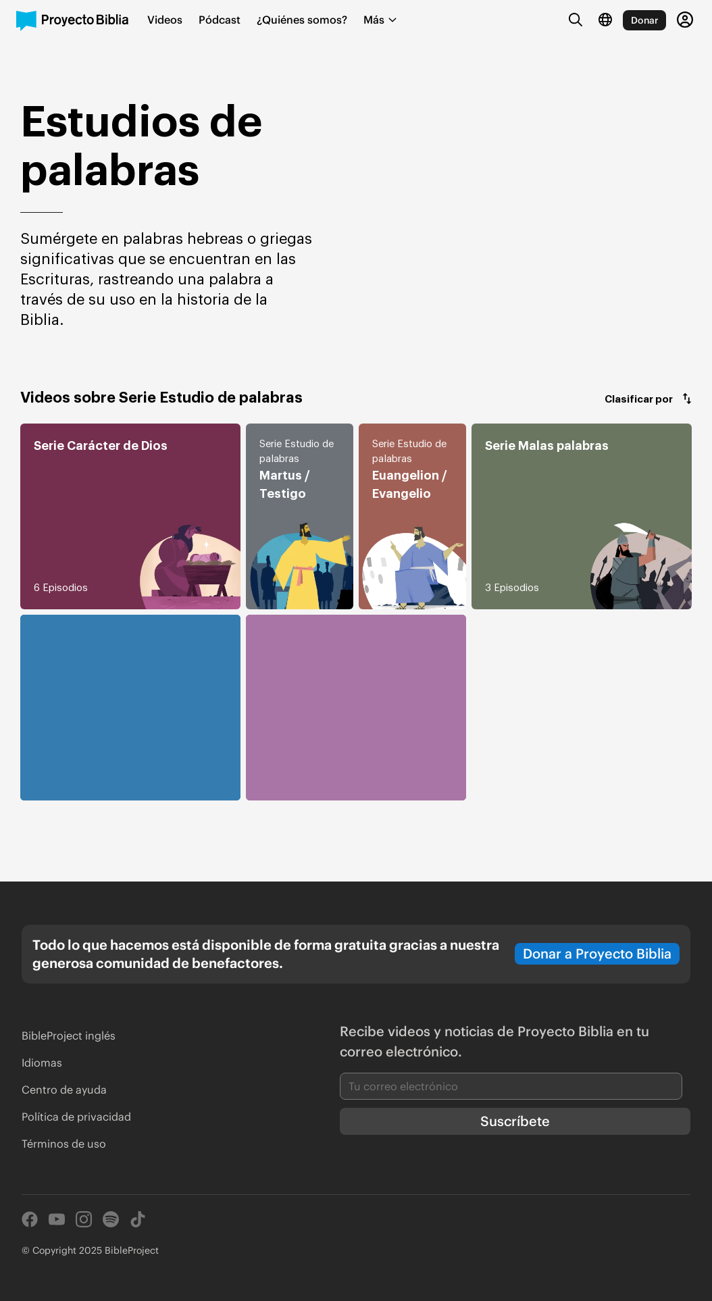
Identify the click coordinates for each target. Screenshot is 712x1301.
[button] (648, 398)
